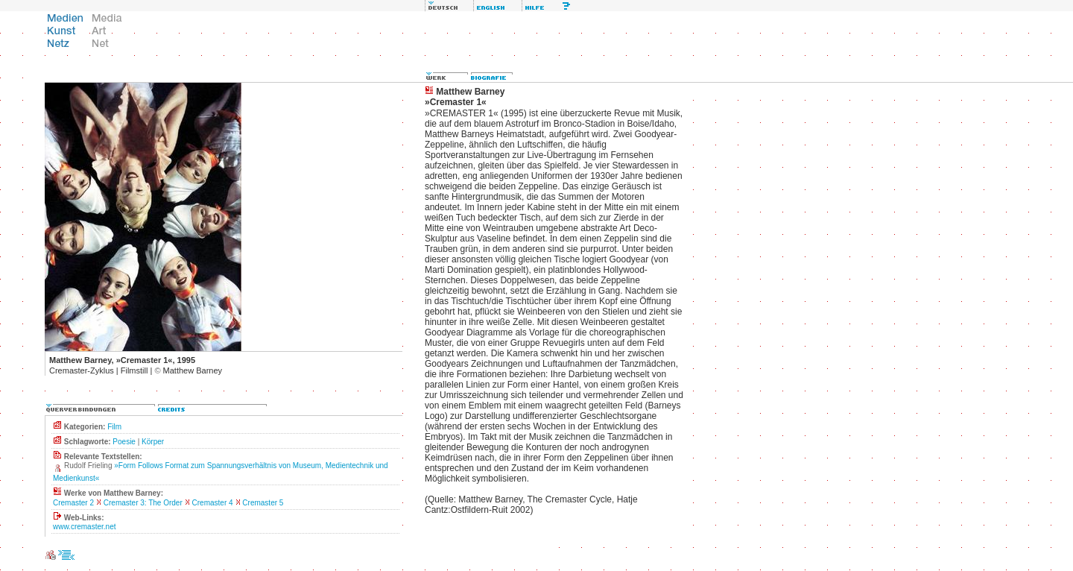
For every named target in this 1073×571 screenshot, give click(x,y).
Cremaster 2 (73, 503)
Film (114, 427)
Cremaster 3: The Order (143, 503)
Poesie (124, 442)
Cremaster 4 (212, 503)
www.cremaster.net (84, 527)
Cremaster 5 (262, 503)
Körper (153, 442)
